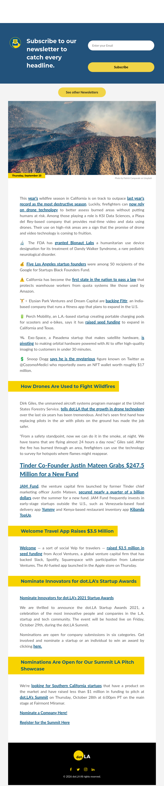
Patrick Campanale (132, 178)
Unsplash (148, 178)
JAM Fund (29, 486)
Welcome (28, 547)
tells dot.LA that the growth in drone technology (102, 409)
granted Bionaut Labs (74, 242)
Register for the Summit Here (45, 722)
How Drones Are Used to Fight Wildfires (68, 386)
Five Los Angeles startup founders (56, 264)
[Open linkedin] (93, 769)
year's (33, 198)
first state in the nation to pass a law (104, 279)
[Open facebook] (71, 769)
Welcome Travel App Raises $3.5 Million (67, 531)
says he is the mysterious (72, 358)
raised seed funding (102, 322)
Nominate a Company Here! (43, 712)
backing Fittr (116, 300)
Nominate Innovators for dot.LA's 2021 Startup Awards (67, 597)
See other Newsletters (82, 92)
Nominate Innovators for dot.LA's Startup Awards (78, 581)
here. (37, 646)
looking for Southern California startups (66, 685)
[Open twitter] (78, 769)
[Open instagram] (85, 769)
